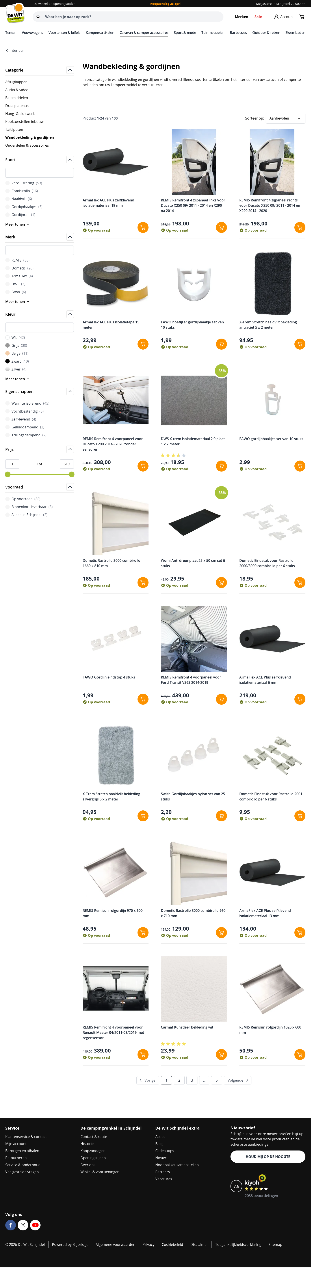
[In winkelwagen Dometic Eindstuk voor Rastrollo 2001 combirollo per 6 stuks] (299, 815)
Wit (15, 337)
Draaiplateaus (17, 105)
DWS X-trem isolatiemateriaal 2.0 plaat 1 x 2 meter (193, 441)
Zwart (17, 361)
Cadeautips (164, 1150)
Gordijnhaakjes (24, 206)
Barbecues (238, 32)
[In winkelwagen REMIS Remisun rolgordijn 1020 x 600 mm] (299, 1054)
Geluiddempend (24, 427)
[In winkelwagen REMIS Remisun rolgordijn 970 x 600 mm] (143, 932)
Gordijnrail (20, 214)
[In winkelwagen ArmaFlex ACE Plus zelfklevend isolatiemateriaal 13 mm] (299, 932)
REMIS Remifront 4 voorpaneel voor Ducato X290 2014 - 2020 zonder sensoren (113, 444)
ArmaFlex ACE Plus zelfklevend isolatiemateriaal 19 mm (108, 203)
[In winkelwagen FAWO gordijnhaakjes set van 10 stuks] (299, 466)
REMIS (17, 260)
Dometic (19, 268)
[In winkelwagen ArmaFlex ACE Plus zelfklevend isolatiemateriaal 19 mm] (143, 227)
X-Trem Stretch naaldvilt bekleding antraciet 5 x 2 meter (268, 325)
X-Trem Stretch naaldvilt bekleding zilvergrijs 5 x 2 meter (111, 796)
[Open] (70, 70)
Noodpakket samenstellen (177, 1164)
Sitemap (275, 1244)
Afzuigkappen (16, 81)
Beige (16, 353)
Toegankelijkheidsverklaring (238, 1244)
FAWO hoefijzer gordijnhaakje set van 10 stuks (192, 325)
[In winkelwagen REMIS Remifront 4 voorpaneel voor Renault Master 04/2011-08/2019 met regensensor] (143, 1054)
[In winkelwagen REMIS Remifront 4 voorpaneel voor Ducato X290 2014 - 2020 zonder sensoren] (143, 466)
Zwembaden (295, 32)
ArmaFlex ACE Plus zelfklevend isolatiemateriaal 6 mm (265, 680)
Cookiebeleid (172, 1244)
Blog (159, 1143)
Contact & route (93, 1136)
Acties (160, 1136)
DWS (15, 284)
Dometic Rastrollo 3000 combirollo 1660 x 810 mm (111, 563)
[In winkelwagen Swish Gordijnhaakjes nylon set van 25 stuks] (221, 815)
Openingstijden (93, 1157)
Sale (258, 16)
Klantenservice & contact (26, 1136)
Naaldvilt (18, 198)
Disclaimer (199, 1244)
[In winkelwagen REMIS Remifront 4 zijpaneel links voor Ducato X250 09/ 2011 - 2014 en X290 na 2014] (221, 227)
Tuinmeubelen (212, 32)
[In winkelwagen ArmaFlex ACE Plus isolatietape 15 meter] (143, 344)
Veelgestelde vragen (22, 1171)
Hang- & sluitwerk (20, 113)
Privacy (148, 1244)
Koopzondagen (93, 1150)
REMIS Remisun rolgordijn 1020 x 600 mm (270, 1030)
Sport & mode (185, 32)
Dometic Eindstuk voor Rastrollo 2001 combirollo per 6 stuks (270, 796)
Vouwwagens (32, 32)
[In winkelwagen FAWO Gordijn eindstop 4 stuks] (143, 699)
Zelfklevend (20, 419)
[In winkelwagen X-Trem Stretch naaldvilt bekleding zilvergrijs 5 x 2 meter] (143, 815)
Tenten (11, 32)
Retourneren (16, 1157)
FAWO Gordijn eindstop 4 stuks (109, 677)
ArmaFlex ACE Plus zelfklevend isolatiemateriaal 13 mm (265, 913)
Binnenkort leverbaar (29, 506)
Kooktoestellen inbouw (24, 121)
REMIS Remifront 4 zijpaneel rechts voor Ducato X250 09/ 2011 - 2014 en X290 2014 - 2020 (269, 205)
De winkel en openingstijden (54, 4)
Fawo (15, 292)
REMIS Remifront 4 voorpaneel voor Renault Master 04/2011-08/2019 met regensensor (113, 1032)
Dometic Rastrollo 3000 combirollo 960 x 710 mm (193, 913)
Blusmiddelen (16, 97)
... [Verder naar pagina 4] (204, 1080)
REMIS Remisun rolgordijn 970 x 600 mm (113, 913)
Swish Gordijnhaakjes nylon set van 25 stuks (193, 796)
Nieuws (161, 1157)
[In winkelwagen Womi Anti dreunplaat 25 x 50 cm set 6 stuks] (221, 582)
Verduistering (23, 183)
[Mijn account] (284, 16)
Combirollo (21, 191)
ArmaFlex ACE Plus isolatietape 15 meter (111, 325)
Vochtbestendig (24, 411)
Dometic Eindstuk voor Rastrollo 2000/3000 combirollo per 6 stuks (267, 563)
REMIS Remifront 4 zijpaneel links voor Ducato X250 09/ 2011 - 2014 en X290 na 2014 (193, 205)
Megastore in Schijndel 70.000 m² (280, 4)
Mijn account (16, 1143)
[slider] (7, 474)
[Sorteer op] (285, 118)
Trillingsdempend (25, 435)
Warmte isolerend (27, 403)
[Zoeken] (38, 17)
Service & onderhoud (23, 1164)
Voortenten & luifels (64, 32)
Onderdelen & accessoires (27, 145)
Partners (162, 1171)
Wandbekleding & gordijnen (29, 137)
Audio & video (16, 89)
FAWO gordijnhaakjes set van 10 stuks (271, 438)
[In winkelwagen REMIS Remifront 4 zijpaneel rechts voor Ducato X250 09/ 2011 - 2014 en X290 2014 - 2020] (299, 227)
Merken (241, 16)
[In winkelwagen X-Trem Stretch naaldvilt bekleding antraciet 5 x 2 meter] (299, 344)
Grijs (16, 345)
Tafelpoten (14, 129)
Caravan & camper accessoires (144, 32)
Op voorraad (23, 498)
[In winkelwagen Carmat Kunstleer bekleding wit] (221, 1054)
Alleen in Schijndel (26, 514)
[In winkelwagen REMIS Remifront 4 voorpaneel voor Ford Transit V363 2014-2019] (221, 699)
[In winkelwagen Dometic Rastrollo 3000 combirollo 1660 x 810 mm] (143, 582)
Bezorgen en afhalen (22, 1150)
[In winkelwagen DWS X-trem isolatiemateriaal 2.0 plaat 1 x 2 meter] (221, 466)
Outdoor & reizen (266, 32)
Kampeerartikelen (100, 32)
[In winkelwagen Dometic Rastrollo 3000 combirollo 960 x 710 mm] (221, 932)
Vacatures (163, 1178)
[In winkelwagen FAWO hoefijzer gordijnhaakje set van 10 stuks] (221, 344)
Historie (87, 1143)
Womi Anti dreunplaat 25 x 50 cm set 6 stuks (193, 563)
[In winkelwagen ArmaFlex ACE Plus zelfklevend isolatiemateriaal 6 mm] (299, 699)
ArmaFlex (19, 276)
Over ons (87, 1164)
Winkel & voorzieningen (99, 1171)
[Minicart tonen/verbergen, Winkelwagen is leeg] (301, 16)
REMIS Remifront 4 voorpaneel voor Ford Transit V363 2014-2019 (191, 680)
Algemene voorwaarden (115, 1244)
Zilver (15, 369)
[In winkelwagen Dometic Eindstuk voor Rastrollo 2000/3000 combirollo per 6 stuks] (299, 582)
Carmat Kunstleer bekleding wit (187, 1027)
